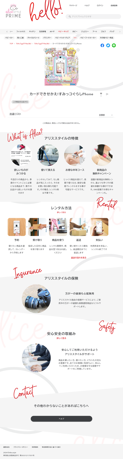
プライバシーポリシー (20, 447)
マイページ (73, 5)
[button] (106, 115)
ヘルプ (87, 5)
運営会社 (6, 447)
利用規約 (35, 447)
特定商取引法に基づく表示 (51, 447)
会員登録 (114, 5)
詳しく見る (61, 212)
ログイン (100, 5)
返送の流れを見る (78, 257)
